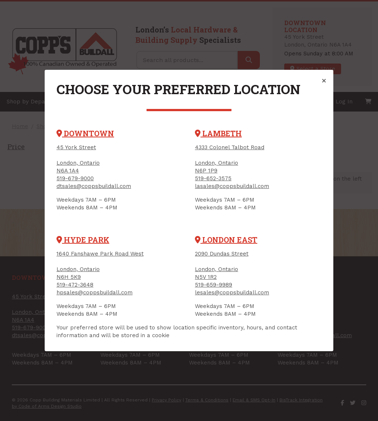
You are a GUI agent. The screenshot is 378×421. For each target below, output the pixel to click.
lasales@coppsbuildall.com (232, 186)
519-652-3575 (213, 178)
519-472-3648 (74, 284)
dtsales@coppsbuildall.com (93, 186)
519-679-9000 (75, 178)
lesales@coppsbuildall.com (232, 292)
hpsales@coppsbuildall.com (94, 292)
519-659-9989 (213, 284)
